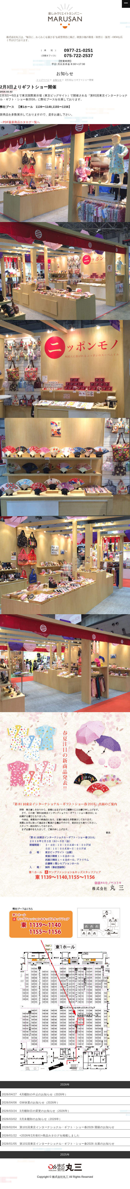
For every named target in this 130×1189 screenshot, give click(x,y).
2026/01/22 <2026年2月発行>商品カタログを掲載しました (41, 1135)
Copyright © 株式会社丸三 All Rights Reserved (65, 1176)
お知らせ (57, 80)
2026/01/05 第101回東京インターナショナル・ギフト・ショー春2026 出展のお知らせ (58, 1143)
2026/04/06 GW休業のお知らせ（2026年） (31, 1102)
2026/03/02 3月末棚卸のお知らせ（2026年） (32, 1119)
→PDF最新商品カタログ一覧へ (20, 122)
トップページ (42, 80)
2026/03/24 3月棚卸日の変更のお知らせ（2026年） (36, 1110)
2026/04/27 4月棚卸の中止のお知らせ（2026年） (35, 1094)
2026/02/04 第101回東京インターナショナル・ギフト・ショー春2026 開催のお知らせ (58, 1127)
